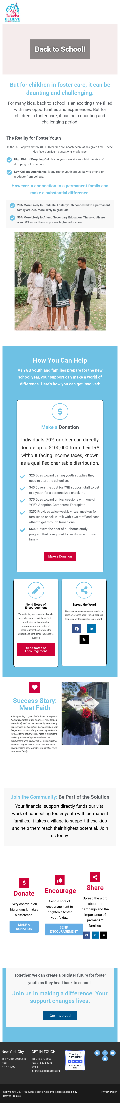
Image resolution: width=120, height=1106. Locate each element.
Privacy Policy (109, 1094)
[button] (76, 630)
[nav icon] (111, 12)
